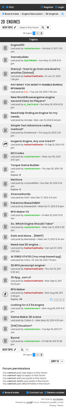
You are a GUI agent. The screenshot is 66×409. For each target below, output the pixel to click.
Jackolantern (32, 48)
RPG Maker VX (20, 211)
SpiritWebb (30, 60)
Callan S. (29, 320)
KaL (26, 91)
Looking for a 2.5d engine (27, 305)
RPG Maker (18, 289)
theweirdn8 (30, 206)
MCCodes (17, 153)
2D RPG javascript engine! (28, 265)
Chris (27, 259)
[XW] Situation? (21, 325)
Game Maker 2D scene (26, 317)
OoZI (26, 197)
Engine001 (17, 45)
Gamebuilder (20, 57)
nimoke (28, 120)
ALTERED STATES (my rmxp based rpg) (36, 256)
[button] (41, 33)
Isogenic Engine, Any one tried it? (33, 141)
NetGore (16, 179)
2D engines (10, 22)
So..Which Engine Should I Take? (32, 223)
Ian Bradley (58, 399)
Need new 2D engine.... (26, 244)
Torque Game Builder (25, 165)
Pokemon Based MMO (25, 203)
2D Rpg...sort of (21, 277)
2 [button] (37, 33)
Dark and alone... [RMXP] (27, 235)
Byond (15, 337)
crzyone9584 (31, 183)
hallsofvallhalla (33, 76)
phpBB (29, 402)
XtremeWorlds (21, 194)
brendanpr (30, 239)
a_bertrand (31, 104)
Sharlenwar (30, 132)
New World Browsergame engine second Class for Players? (33, 99)
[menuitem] (10, 7)
